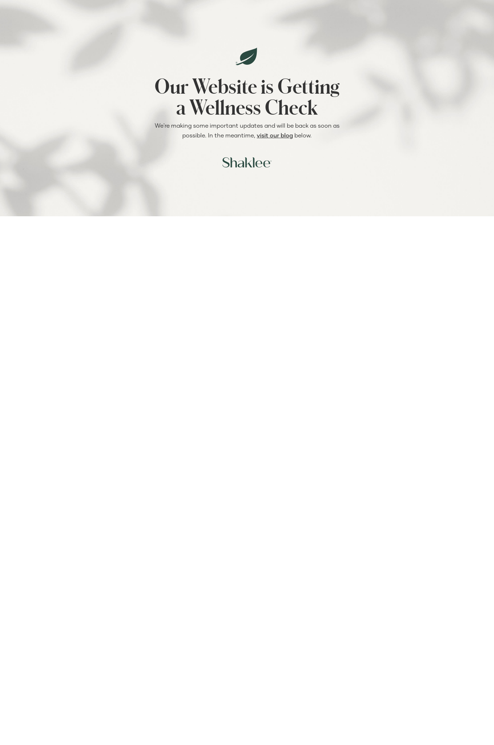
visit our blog (275, 135)
